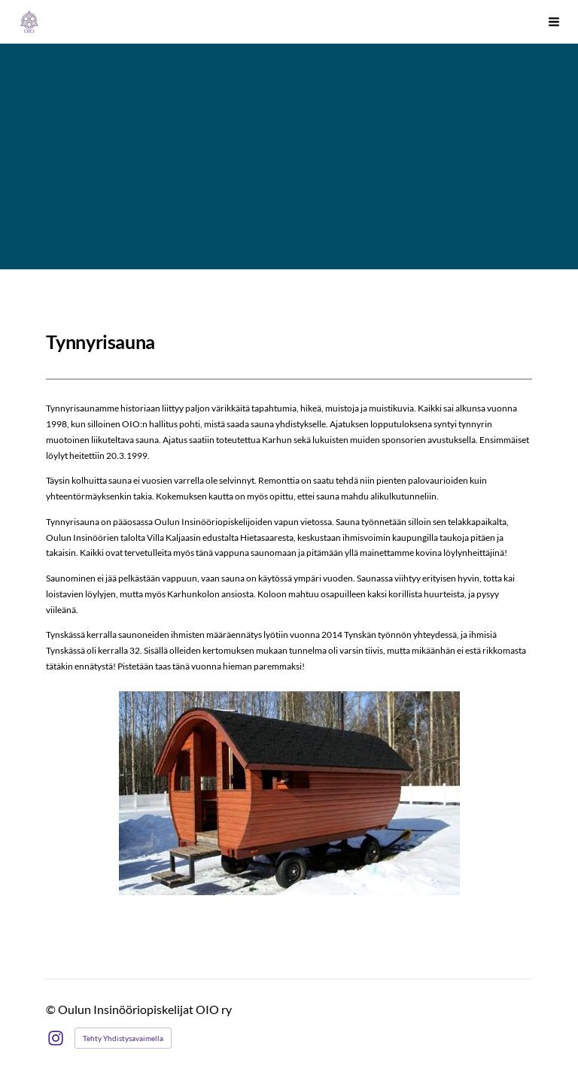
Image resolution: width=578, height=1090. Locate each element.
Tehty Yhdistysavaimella (123, 1038)
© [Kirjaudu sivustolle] (52, 1009)
